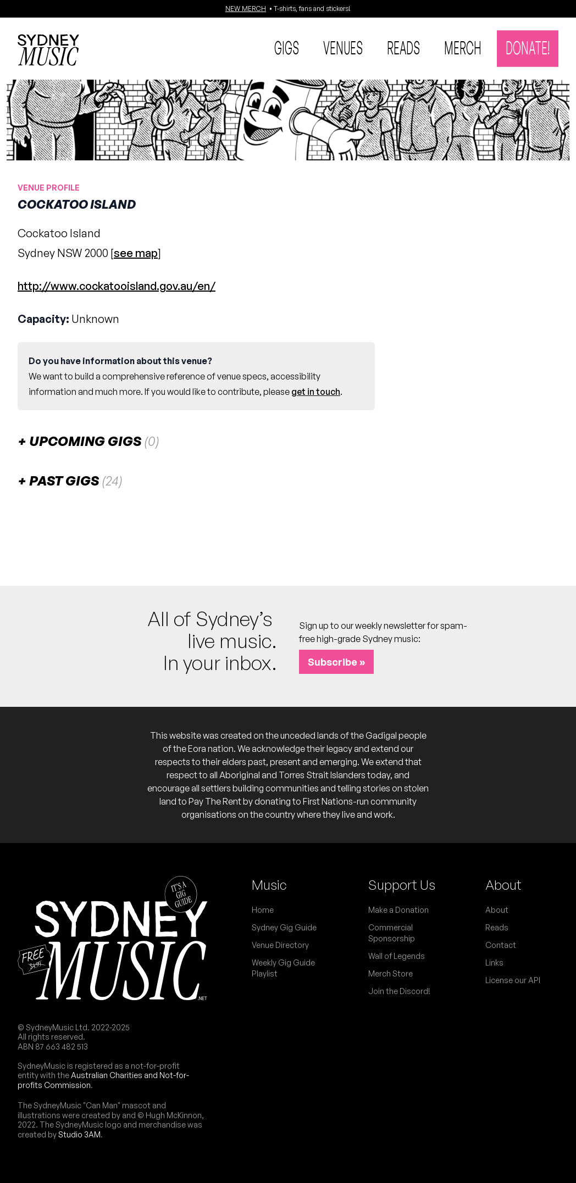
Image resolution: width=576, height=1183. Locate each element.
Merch (462, 47)
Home (263, 909)
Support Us (401, 885)
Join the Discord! (399, 991)
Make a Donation (398, 909)
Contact (500, 945)
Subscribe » (336, 662)
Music (269, 885)
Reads (403, 47)
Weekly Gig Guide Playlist (283, 968)
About (503, 885)
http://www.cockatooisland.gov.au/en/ (116, 286)
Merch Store (390, 973)
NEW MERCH (245, 8)
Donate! (528, 47)
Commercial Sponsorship (391, 933)
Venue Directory (280, 945)
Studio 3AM (79, 1134)
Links (494, 962)
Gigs (286, 47)
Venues (343, 47)
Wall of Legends (396, 956)
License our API (512, 980)
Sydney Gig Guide (284, 927)
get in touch (315, 391)
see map (136, 253)
